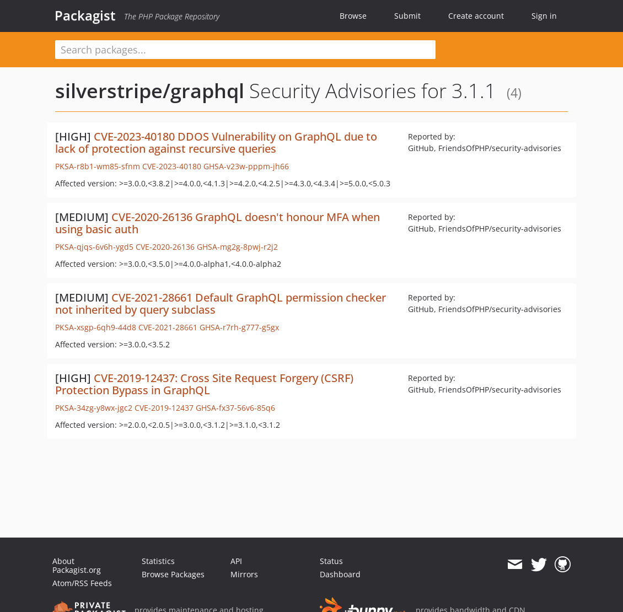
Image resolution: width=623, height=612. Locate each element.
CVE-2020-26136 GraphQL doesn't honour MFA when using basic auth (217, 223)
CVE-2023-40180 (171, 166)
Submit (407, 15)
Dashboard (340, 574)
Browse (353, 15)
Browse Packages (173, 574)
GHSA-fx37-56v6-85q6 (235, 407)
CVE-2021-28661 (167, 327)
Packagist (85, 15)
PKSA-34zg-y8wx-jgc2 (93, 407)
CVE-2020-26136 (165, 246)
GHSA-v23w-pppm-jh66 (246, 166)
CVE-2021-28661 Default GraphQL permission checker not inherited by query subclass (220, 303)
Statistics (158, 561)
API (236, 561)
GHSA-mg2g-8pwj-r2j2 (237, 246)
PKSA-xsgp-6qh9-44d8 (95, 327)
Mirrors (244, 574)
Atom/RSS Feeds (82, 583)
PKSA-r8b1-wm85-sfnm (97, 166)
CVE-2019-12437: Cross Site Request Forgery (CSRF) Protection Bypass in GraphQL (204, 384)
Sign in (544, 15)
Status (331, 561)
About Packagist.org (76, 565)
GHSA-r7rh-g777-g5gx (239, 327)
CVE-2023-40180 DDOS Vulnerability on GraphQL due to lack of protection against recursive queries (216, 142)
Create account (476, 15)
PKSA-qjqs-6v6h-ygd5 (94, 246)
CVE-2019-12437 (164, 407)
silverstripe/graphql (149, 90)
